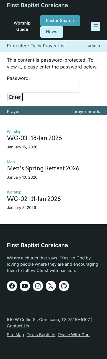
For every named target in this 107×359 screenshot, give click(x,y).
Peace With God (74, 334)
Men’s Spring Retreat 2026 (43, 168)
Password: (43, 84)
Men (11, 162)
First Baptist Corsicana (37, 5)
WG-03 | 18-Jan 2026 (34, 138)
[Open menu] (95, 26)
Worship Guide (22, 26)
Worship (14, 131)
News (51, 31)
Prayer (13, 111)
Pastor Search (60, 20)
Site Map (15, 334)
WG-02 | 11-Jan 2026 (34, 199)
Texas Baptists (41, 334)
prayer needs (86, 111)
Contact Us (18, 325)
